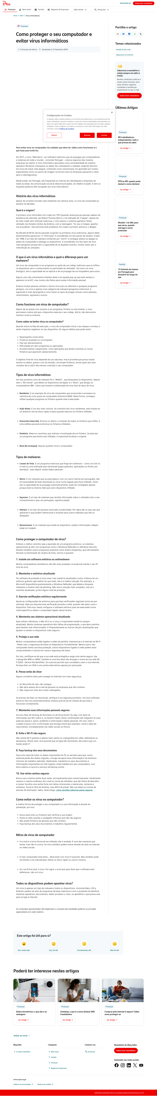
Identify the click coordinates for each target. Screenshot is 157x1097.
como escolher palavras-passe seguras (74, 790)
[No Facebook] (123, 34)
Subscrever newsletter (143, 3)
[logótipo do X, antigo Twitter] (135, 1066)
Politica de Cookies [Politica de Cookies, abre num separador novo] (66, 129)
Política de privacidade (23, 1085)
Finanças (53, 1063)
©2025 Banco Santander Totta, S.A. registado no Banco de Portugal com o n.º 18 (119, 1094)
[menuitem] (10, 9)
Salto (22, 16)
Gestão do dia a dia (123, 49)
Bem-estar (53, 1052)
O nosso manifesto (22, 1052)
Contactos (90, 1052)
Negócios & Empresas (57, 1069)
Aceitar (104, 135)
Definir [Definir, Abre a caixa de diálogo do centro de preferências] (54, 135)
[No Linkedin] (129, 34)
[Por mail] (117, 34)
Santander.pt (125, 3)
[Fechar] (112, 112)
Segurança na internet (124, 55)
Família (52, 1058)
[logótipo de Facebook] (116, 1066)
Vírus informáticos (33, 16)
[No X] (140, 34)
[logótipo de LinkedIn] (128, 1066)
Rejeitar (87, 135)
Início (15, 16)
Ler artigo (125, 148)
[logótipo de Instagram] (122, 1066)
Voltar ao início (22, 1036)
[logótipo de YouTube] (141, 1066)
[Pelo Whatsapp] (134, 34)
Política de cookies (45, 1085)
